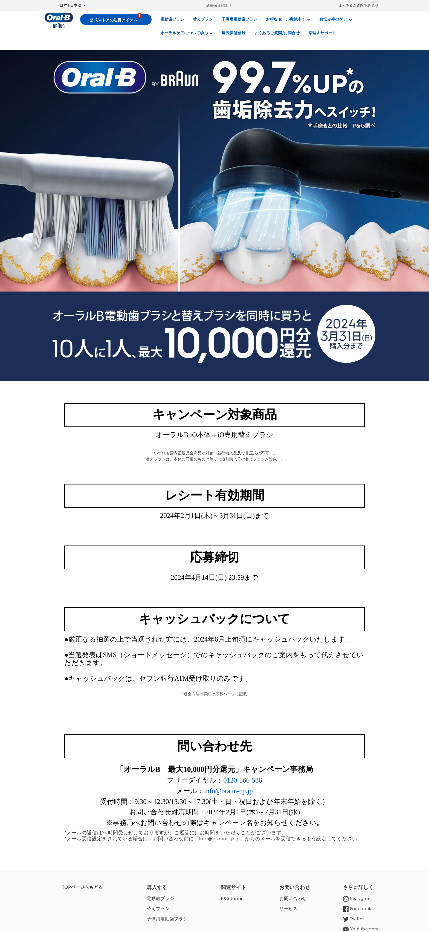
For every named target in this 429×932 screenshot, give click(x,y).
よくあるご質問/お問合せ (359, 5)
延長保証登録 (217, 5)
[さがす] (346, 33)
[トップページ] (58, 20)
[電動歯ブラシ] (172, 19)
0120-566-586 (242, 906)
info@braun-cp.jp (228, 916)
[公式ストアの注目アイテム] (116, 19)
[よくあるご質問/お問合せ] (277, 33)
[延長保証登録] (233, 33)
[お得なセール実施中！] (288, 19)
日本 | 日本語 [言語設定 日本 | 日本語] (73, 5)
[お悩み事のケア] (335, 19)
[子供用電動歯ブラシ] (239, 19)
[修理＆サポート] (322, 33)
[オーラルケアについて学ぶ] (186, 33)
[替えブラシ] (203, 19)
